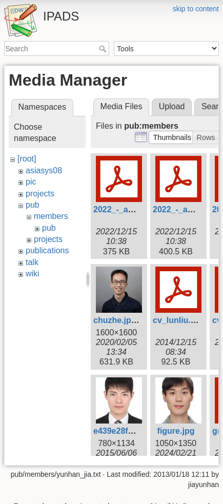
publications (47, 250)
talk (32, 262)
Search (104, 48)
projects (40, 193)
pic (31, 181)
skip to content (196, 9)
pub (32, 204)
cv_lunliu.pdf (178, 320)
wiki (32, 273)
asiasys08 (44, 170)
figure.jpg (176, 431)
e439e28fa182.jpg (127, 431)
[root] (26, 158)
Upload (172, 106)
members (51, 216)
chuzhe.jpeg (116, 320)
